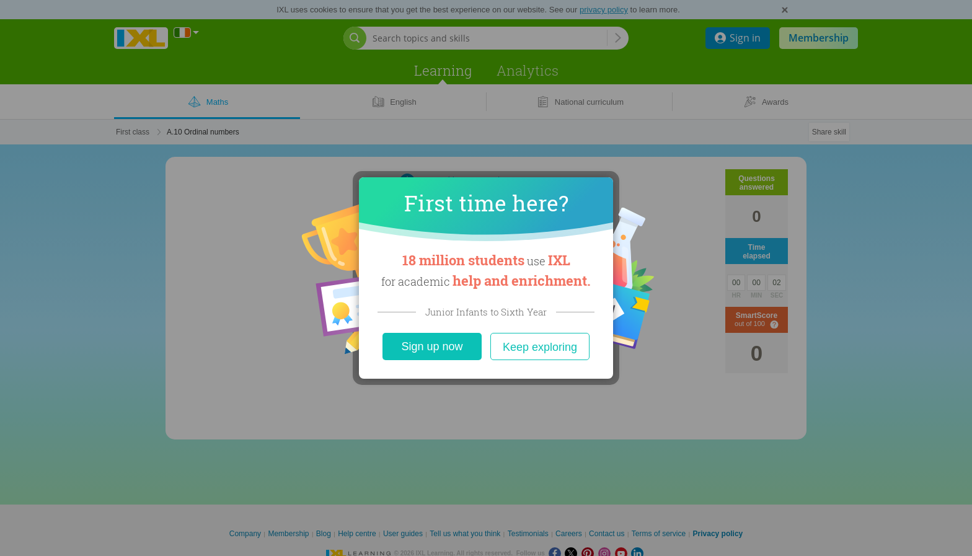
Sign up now (431, 346)
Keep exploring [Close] (540, 347)
